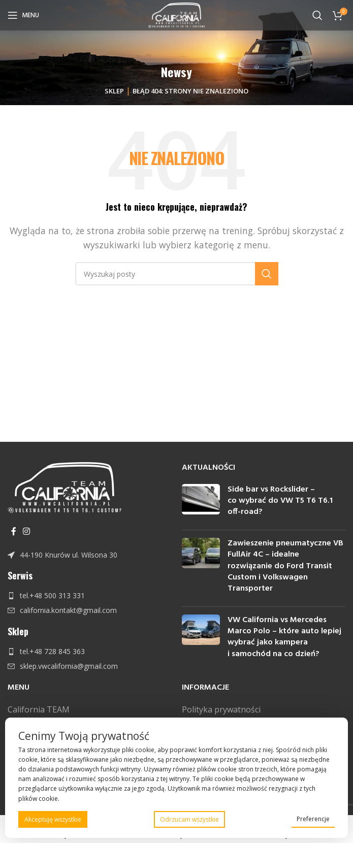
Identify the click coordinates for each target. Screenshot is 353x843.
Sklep (114, 90)
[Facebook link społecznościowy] (13, 531)
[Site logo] (176, 14)
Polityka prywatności (221, 709)
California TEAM (39, 709)
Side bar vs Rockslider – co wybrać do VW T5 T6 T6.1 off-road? (280, 501)
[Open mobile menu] (23, 15)
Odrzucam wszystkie (189, 819)
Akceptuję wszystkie (52, 819)
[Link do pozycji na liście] (90, 555)
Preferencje (313, 819)
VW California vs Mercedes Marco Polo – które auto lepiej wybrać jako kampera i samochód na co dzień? (284, 637)
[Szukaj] (317, 15)
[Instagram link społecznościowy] (26, 531)
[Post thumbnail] (201, 503)
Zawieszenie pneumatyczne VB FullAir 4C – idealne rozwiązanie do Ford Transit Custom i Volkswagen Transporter (285, 566)
